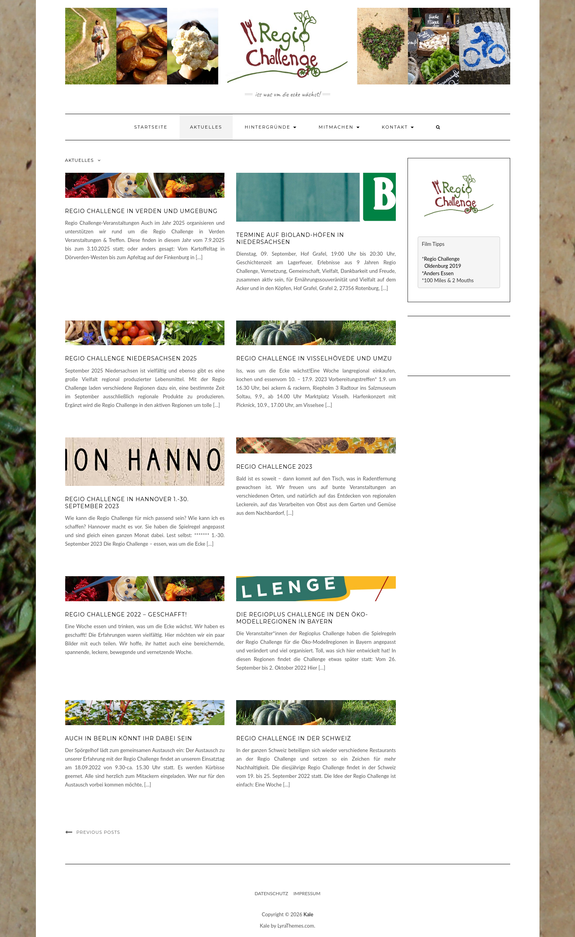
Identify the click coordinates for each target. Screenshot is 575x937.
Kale (308, 914)
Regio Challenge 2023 (274, 466)
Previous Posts (98, 832)
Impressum (307, 893)
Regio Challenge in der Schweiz (293, 738)
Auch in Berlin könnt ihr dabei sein (128, 738)
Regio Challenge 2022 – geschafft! (126, 614)
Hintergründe (270, 127)
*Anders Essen (438, 273)
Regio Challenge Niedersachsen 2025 (131, 358)
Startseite (151, 127)
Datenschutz (271, 893)
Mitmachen (339, 127)
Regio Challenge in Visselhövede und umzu (314, 358)
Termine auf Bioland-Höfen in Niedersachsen (290, 238)
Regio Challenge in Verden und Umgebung (141, 211)
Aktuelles (206, 127)
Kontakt (398, 127)
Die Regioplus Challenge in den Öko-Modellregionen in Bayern (302, 618)
